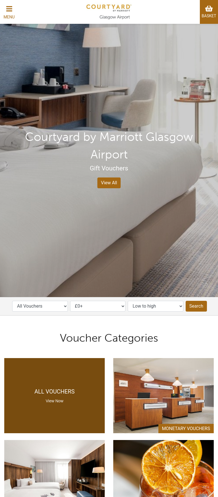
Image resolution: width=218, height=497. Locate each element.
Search (196, 306)
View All (109, 182)
